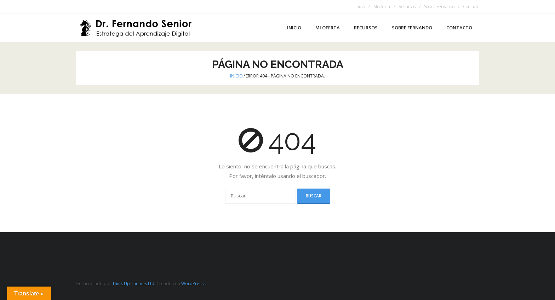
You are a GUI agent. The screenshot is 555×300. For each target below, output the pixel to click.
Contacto (471, 7)
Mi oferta (381, 7)
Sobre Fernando (439, 7)
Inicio (360, 7)
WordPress (192, 284)
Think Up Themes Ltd (133, 284)
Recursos (407, 7)
